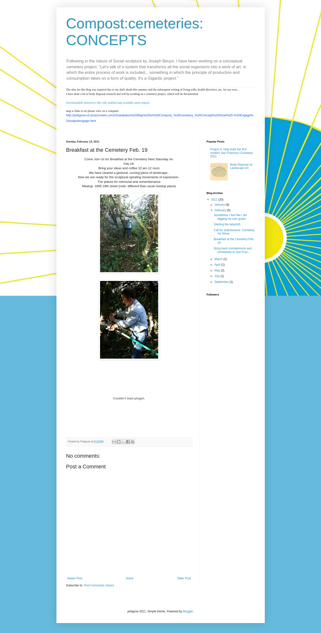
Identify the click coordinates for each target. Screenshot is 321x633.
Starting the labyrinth (227, 224)
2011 (214, 199)
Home (129, 578)
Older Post (184, 578)
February (220, 210)
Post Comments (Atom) (99, 585)
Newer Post (74, 578)
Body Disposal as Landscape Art (241, 166)
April (217, 264)
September (221, 282)
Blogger (188, 611)
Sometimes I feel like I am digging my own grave (230, 216)
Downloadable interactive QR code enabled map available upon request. (108, 102)
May (217, 270)
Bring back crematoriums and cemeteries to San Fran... (232, 250)
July (217, 276)
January (220, 204)
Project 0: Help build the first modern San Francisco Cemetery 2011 (231, 153)
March (218, 259)
